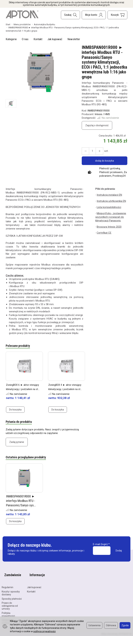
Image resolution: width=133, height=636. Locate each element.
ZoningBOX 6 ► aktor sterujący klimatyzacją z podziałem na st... (21, 389)
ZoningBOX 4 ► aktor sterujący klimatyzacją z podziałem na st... (63, 389)
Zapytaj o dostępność (97, 125)
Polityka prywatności (8, 610)
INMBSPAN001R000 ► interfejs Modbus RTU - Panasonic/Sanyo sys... (21, 502)
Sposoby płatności (12, 594)
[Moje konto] (94, 15)
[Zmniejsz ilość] (97, 151)
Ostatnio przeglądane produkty (28, 459)
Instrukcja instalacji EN (109, 194)
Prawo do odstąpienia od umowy (10, 602)
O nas (25, 39)
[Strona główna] (22, 14)
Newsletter (73, 39)
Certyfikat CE (104, 231)
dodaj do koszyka (104, 160)
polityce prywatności (44, 631)
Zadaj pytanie (16, 443)
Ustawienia (94, 625)
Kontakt (38, 39)
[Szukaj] (70, 15)
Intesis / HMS (102, 114)
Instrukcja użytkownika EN (111, 200)
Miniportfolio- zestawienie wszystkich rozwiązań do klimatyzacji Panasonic (110, 216)
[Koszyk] (117, 15)
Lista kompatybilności (108, 206)
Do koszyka (15, 410)
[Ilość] (90, 151)
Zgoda (125, 625)
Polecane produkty (19, 346)
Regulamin (7, 583)
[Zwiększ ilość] (85, 151)
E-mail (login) (100, 546)
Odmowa (111, 625)
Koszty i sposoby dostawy (11, 589)
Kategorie (11, 39)
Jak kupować (54, 39)
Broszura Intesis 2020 (108, 225)
